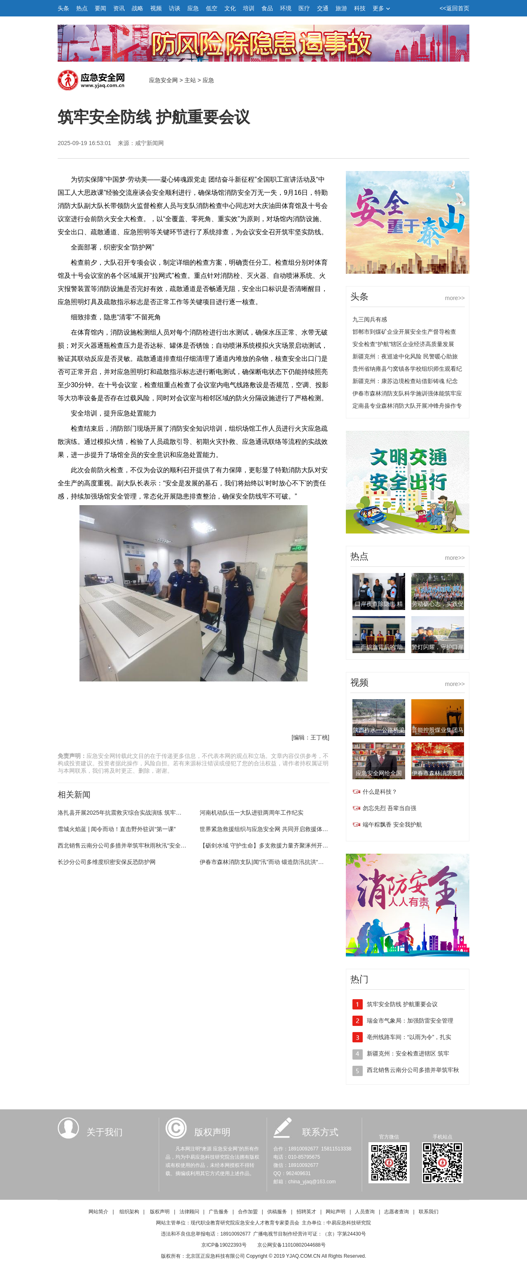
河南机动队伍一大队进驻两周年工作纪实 (251, 812)
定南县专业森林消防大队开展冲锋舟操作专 (407, 405)
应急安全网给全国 (379, 773)
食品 (267, 8)
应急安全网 (163, 80)
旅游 (341, 8)
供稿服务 (277, 1212)
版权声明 (160, 1212)
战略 (137, 8)
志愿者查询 (396, 1212)
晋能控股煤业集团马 (438, 730)
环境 (285, 8)
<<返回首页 (454, 8)
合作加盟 (248, 1212)
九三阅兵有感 (369, 319)
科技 (360, 8)
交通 (323, 8)
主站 (190, 80)
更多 (381, 8)
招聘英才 (306, 1212)
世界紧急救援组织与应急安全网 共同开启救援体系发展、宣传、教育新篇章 (296, 829)
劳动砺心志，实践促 (438, 604)
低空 (211, 8)
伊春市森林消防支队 (438, 773)
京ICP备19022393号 (223, 1245)
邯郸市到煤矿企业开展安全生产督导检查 (404, 331)
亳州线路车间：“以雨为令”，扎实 (409, 1037)
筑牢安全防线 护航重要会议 (402, 1004)
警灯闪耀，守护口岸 (438, 647)
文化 (230, 8)
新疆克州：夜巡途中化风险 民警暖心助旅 (405, 356)
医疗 (304, 8)
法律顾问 (189, 1212)
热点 (82, 8)
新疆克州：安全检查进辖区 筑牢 (408, 1053)
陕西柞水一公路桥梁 (379, 730)
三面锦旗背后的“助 (379, 647)
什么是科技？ (380, 791)
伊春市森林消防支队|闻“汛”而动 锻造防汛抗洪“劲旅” (265, 862)
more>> (455, 298)
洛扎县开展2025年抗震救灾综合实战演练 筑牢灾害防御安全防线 (140, 812)
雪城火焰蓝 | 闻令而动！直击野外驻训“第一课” (117, 829)
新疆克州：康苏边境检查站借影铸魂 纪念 (405, 381)
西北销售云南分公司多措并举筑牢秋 (413, 1070)
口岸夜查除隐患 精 (379, 604)
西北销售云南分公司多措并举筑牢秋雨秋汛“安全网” (123, 845)
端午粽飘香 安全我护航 (392, 824)
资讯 (119, 8)
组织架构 (129, 1212)
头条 (63, 8)
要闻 (100, 8)
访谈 (174, 8)
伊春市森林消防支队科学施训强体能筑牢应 (407, 393)
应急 (193, 8)
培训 (248, 8)
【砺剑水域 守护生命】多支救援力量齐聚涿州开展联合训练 (275, 845)
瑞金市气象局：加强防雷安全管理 (410, 1020)
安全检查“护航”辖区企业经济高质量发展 (403, 344)
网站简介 (98, 1212)
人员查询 (365, 1212)
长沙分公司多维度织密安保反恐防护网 (107, 862)
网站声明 (335, 1212)
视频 (156, 8)
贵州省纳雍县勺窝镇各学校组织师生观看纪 (407, 368)
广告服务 (219, 1212)
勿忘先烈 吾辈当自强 (389, 808)
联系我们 (428, 1212)
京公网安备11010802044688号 (291, 1245)
